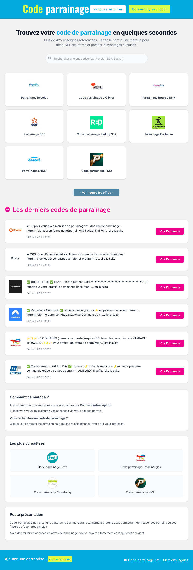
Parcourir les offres (107, 9)
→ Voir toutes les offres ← (96, 192)
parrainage (56, 8)
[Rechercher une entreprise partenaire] (101, 58)
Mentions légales (175, 560)
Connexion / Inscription (149, 9)
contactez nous (60, 559)
